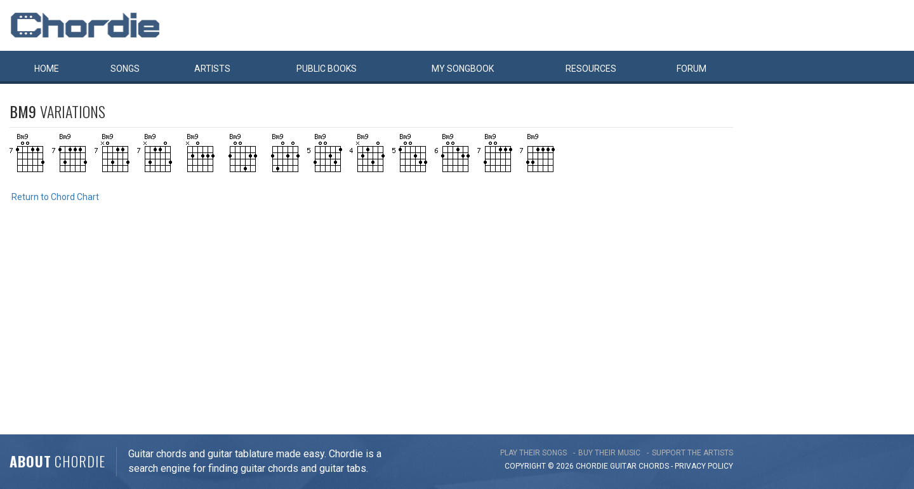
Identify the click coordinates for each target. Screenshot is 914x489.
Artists (212, 69)
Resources (591, 69)
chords (654, 466)
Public (326, 69)
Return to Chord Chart (55, 197)
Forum (691, 69)
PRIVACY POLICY (704, 466)
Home (46, 69)
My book (463, 69)
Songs (125, 69)
